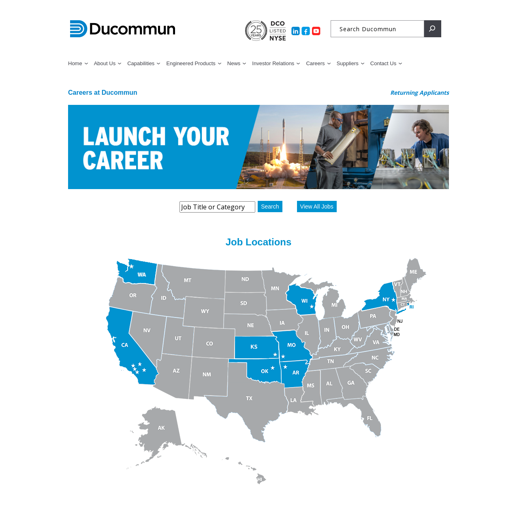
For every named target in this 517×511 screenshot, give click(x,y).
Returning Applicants (419, 92)
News (234, 63)
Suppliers (348, 63)
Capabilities (140, 63)
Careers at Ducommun (102, 92)
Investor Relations (273, 63)
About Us (104, 63)
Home (75, 63)
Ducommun (122, 29)
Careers (315, 63)
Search (270, 206)
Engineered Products (190, 63)
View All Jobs (316, 206)
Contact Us (383, 63)
